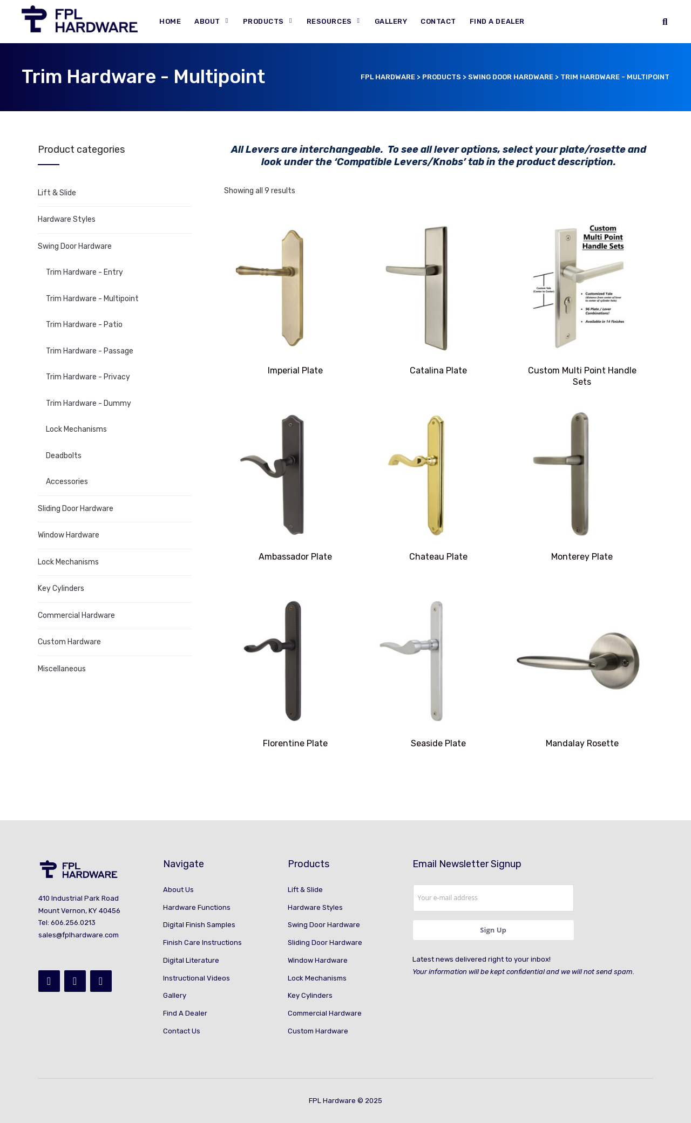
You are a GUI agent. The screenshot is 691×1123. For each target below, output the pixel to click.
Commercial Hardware (76, 615)
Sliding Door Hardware (75, 508)
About (207, 21)
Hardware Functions (197, 907)
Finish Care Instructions (202, 942)
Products (263, 21)
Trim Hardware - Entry (84, 272)
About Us (178, 890)
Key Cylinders (61, 588)
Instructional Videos (196, 978)
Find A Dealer (497, 21)
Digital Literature (191, 960)
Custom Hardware (69, 641)
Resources (329, 21)
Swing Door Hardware (75, 246)
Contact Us (181, 1031)
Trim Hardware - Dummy (88, 403)
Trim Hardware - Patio (84, 324)
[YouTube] (101, 981)
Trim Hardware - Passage (89, 351)
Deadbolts (64, 455)
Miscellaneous (62, 668)
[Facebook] (49, 981)
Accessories (67, 481)
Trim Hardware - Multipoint (92, 298)
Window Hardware (68, 535)
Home (170, 21)
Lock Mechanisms (76, 429)
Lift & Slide (57, 193)
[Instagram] (75, 981)
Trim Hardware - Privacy (88, 377)
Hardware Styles (67, 219)
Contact (438, 21)
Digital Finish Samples (199, 925)
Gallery (391, 21)
